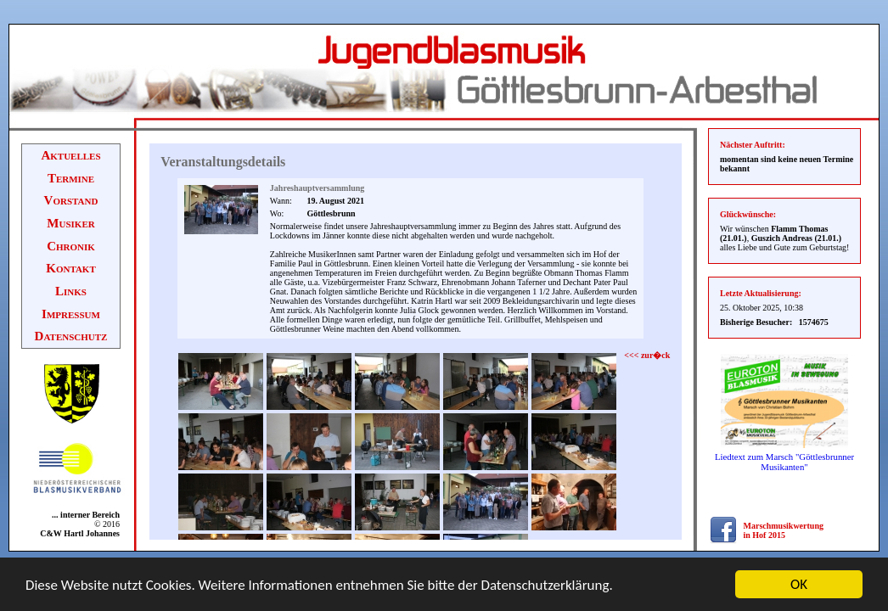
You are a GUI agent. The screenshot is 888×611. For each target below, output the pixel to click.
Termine (71, 178)
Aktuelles (70, 155)
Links (71, 291)
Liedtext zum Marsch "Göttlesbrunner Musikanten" (784, 461)
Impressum (71, 314)
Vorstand (71, 200)
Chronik (71, 246)
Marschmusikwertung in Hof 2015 (783, 530)
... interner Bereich (83, 514)
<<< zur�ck (647, 355)
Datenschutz (71, 336)
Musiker (70, 223)
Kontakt (71, 268)
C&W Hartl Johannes (80, 533)
